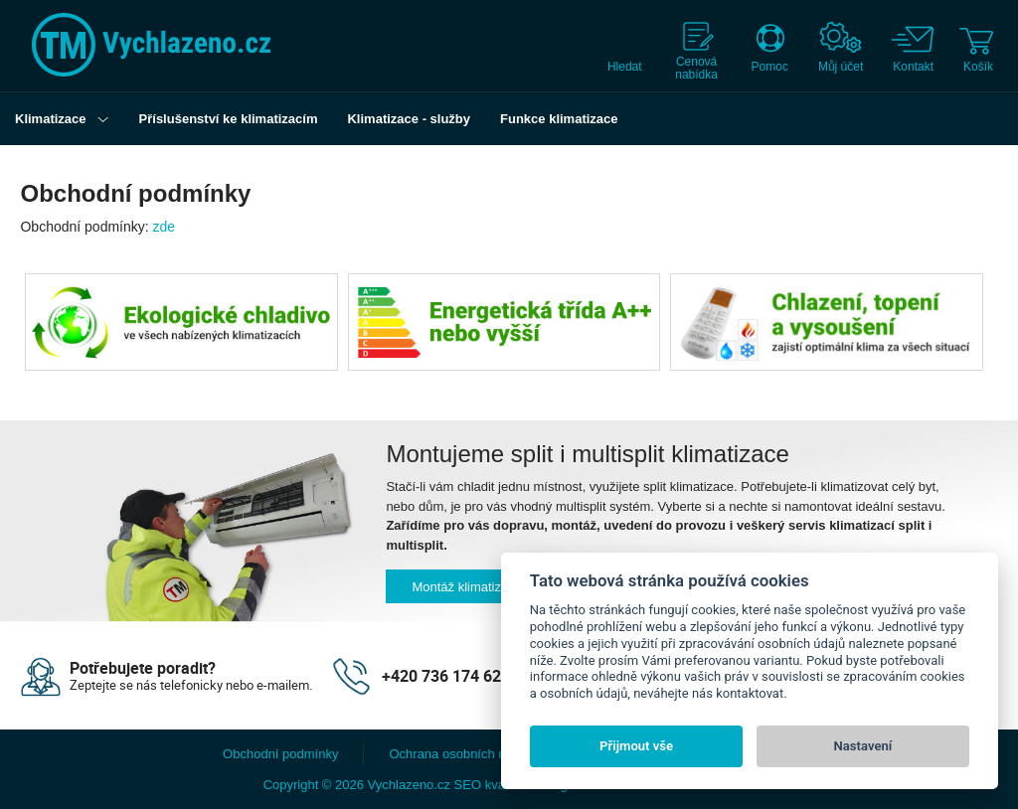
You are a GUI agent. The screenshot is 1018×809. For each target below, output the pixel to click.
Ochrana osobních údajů (459, 753)
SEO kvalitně (491, 784)
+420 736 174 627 (446, 676)
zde (164, 227)
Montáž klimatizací (465, 586)
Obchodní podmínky (280, 753)
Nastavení (863, 745)
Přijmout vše (636, 745)
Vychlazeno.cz (409, 784)
